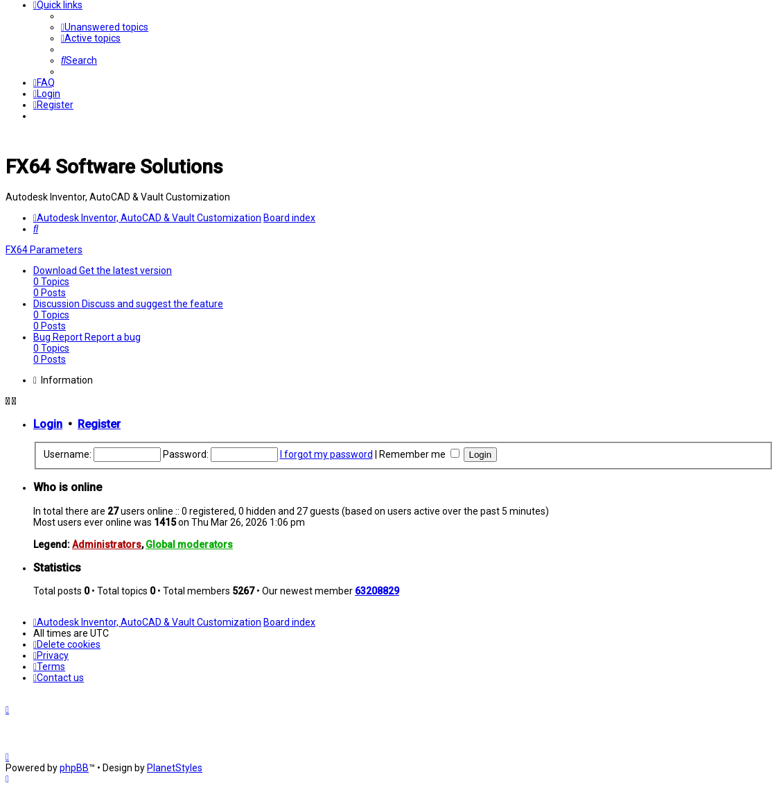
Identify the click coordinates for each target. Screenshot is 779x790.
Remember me (419, 454)
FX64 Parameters (44, 249)
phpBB (74, 767)
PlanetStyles (174, 767)
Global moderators (189, 544)
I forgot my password (326, 454)
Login (47, 424)
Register (99, 424)
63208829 (377, 590)
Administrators (106, 544)
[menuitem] (104, 27)
